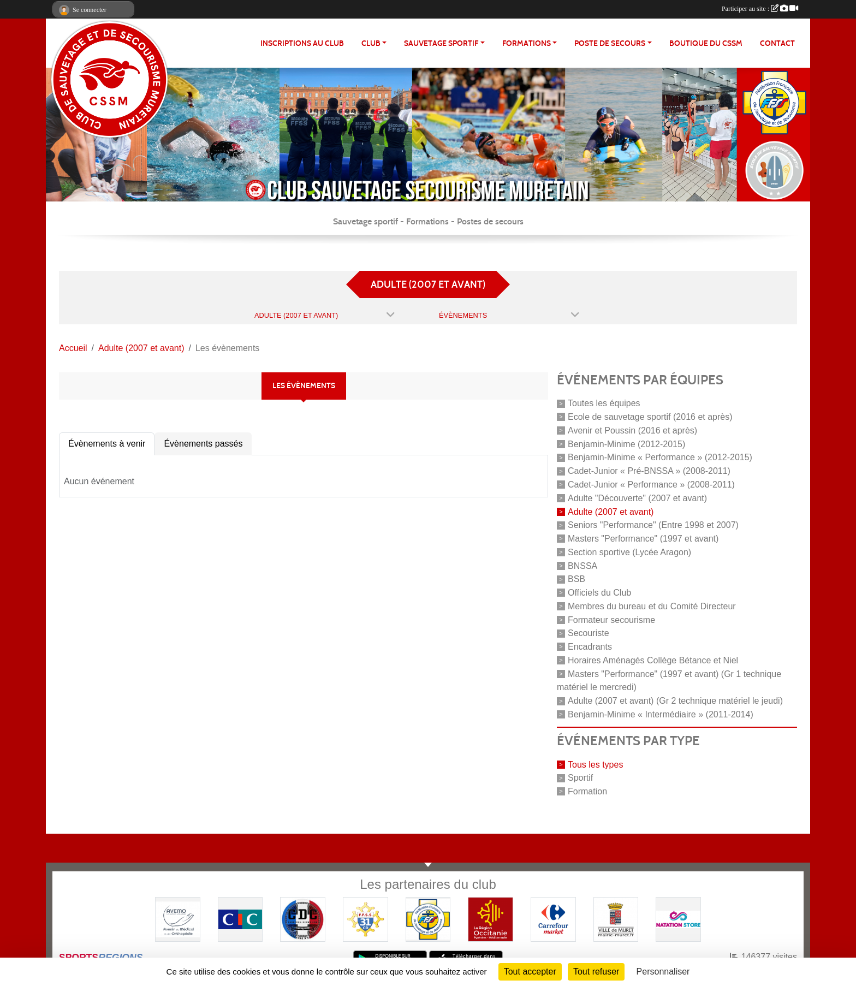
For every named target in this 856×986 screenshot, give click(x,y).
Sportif (580, 777)
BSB (576, 579)
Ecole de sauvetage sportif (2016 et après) (650, 416)
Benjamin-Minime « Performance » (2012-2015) (660, 457)
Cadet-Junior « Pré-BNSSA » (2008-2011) (649, 471)
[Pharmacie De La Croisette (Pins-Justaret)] (177, 918)
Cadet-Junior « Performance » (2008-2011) (651, 484)
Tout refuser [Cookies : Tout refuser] (596, 971)
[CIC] (240, 918)
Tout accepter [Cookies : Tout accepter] (530, 971)
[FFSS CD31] (365, 918)
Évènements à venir (106, 443)
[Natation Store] (678, 918)
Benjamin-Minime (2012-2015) (626, 443)
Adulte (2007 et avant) (610, 511)
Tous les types (595, 764)
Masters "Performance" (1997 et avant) (643, 538)
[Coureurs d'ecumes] (302, 918)
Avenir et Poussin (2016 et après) (632, 430)
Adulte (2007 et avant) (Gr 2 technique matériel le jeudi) (675, 700)
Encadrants (590, 646)
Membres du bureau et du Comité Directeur (652, 606)
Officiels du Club (599, 592)
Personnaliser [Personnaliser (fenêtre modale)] (663, 971)
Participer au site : (760, 9)
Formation (587, 791)
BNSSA (582, 565)
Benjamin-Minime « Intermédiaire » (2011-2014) (660, 714)
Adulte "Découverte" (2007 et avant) (637, 498)
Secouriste (588, 633)
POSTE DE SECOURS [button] (609, 43)
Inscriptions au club (302, 43)
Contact (777, 43)
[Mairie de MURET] (616, 918)
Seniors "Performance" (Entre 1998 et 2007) (653, 525)
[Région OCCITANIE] (490, 918)
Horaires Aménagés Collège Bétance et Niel (653, 660)
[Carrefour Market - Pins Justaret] (553, 918)
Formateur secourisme (611, 619)
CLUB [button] (371, 43)
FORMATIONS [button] (526, 43)
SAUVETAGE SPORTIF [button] (441, 43)
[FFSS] (428, 918)
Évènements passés (203, 443)
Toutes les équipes (604, 403)
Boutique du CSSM (705, 43)
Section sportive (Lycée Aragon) (629, 552)
